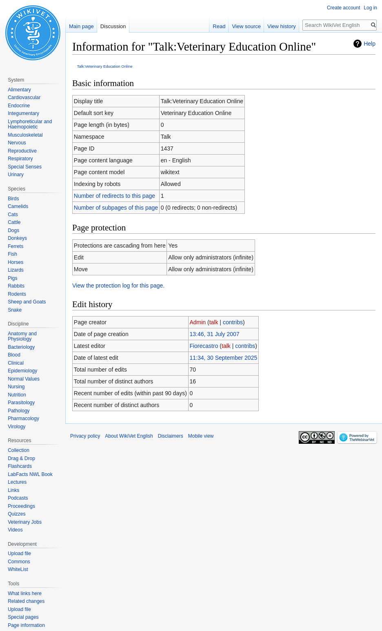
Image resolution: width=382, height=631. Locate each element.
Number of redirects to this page (114, 196)
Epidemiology (22, 371)
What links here (25, 593)
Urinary (16, 174)
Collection (18, 450)
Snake (15, 310)
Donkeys (17, 238)
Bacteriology (21, 347)
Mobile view (201, 436)
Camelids (18, 206)
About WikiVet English (129, 436)
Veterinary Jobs (25, 522)
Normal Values (24, 379)
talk (213, 322)
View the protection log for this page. (118, 285)
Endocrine (19, 105)
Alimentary (19, 90)
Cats (13, 214)
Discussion (113, 26)
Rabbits (16, 286)
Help (369, 43)
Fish (12, 254)
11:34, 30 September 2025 (223, 357)
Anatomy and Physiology (22, 336)
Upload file (19, 553)
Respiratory (20, 159)
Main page (81, 26)
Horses (15, 262)
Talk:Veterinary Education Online (105, 66)
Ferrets (15, 246)
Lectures (17, 482)
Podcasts (18, 498)
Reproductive (22, 151)
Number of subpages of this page (116, 207)
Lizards (16, 270)
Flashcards (20, 466)
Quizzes (16, 514)
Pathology (18, 411)
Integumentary (23, 113)
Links (13, 490)
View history (281, 26)
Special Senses (25, 167)
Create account (343, 8)
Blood (14, 355)
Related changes (26, 601)
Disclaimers (170, 436)
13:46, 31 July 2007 (214, 334)
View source (246, 26)
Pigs (12, 278)
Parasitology (21, 402)
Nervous (17, 143)
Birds (13, 198)
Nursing (16, 387)
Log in (370, 8)
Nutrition (17, 395)
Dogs (13, 230)
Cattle (14, 222)
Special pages (23, 617)
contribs (233, 322)
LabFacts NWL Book (30, 474)
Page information (26, 625)
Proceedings (21, 506)
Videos (15, 530)
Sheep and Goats (27, 302)
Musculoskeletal (25, 135)
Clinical (16, 363)
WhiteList (18, 569)
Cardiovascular (24, 97)
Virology (16, 427)
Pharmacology (23, 418)
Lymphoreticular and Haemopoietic (30, 124)
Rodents (17, 294)
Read (219, 26)
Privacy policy (85, 436)
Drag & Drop (21, 458)
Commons (19, 562)
